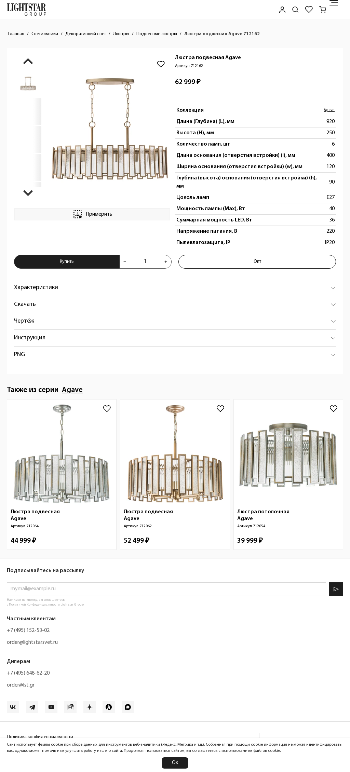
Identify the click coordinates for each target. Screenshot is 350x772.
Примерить (92, 214)
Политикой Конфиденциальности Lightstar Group (46, 605)
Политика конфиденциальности (40, 737)
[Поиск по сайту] (295, 9)
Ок (175, 763)
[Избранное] (309, 9)
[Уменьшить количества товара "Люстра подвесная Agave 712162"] (124, 261)
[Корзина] (322, 9)
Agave (329, 110)
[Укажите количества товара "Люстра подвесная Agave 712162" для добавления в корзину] (145, 261)
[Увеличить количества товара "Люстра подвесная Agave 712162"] (165, 261)
